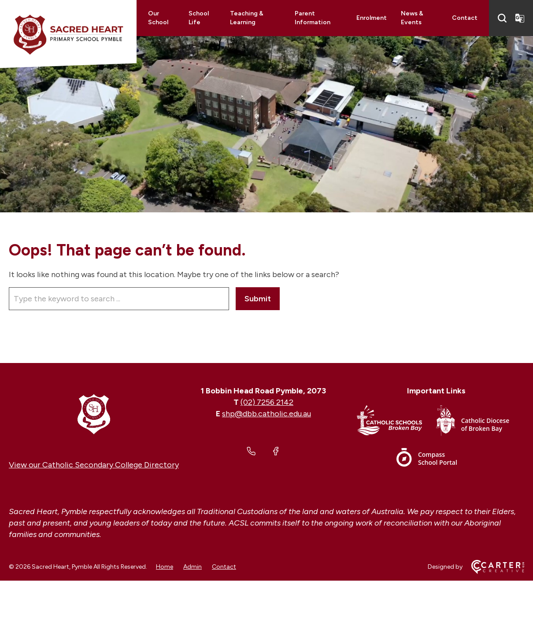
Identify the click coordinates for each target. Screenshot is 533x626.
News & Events (412, 18)
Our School (158, 18)
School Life (199, 18)
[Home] (94, 413)
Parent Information (312, 18)
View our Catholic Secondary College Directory (94, 465)
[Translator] (520, 18)
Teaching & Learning (246, 18)
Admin (192, 566)
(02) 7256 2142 (267, 402)
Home (164, 566)
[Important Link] (396, 422)
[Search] (502, 18)
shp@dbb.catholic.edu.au (266, 414)
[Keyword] (119, 298)
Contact (464, 18)
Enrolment (371, 18)
